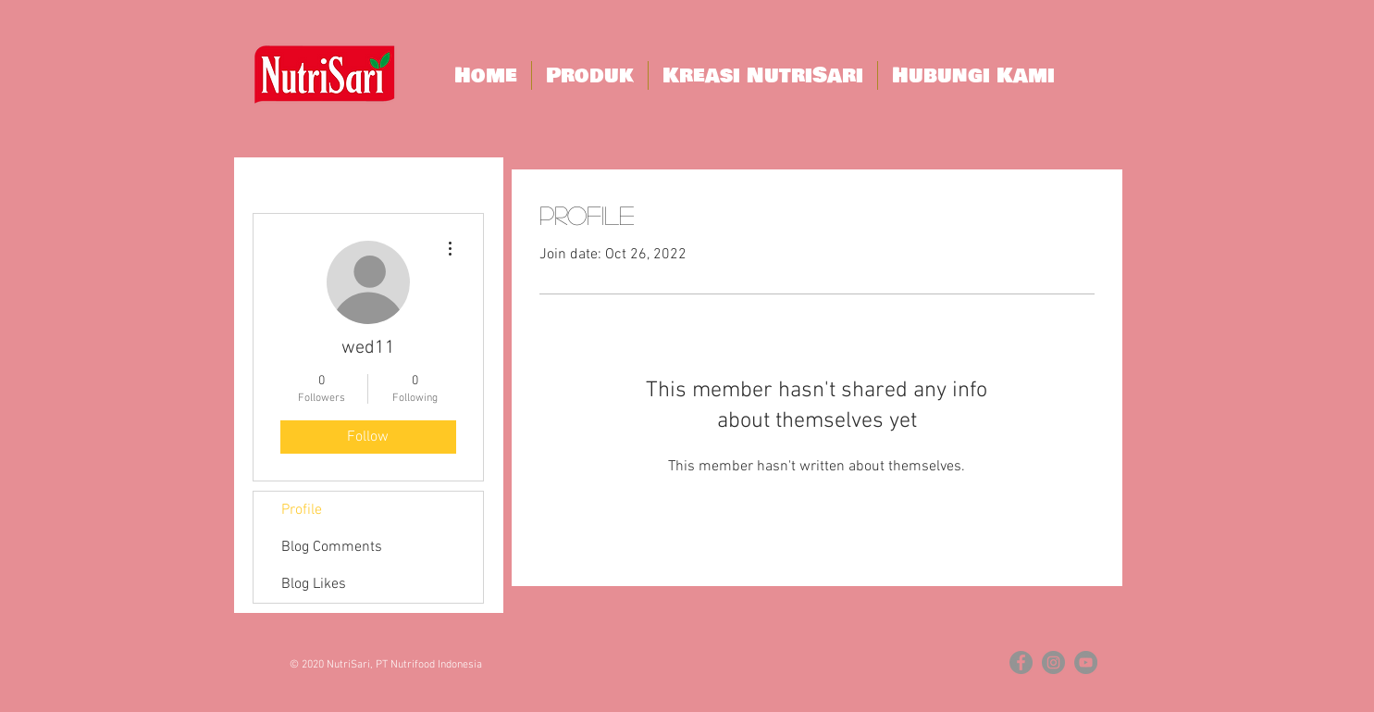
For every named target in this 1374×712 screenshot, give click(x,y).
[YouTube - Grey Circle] (1085, 662)
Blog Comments (331, 547)
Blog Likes (313, 584)
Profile (301, 510)
